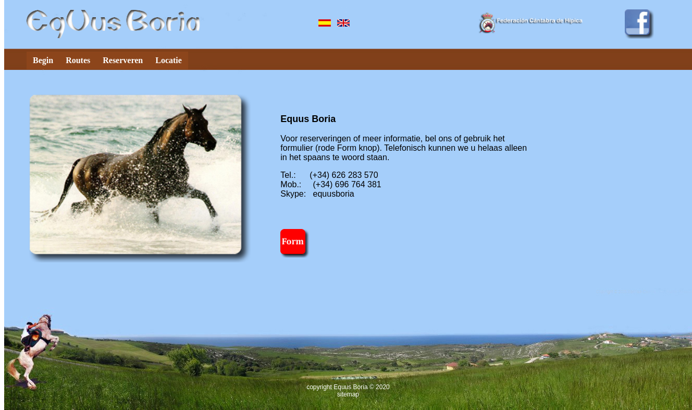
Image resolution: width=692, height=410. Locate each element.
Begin (43, 60)
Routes (78, 60)
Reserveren (123, 60)
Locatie (168, 60)
